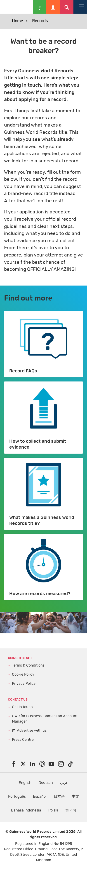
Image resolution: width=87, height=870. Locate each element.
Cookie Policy (23, 674)
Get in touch (22, 707)
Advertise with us (32, 730)
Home (17, 21)
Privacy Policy (24, 683)
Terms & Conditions (28, 665)
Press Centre (23, 739)
